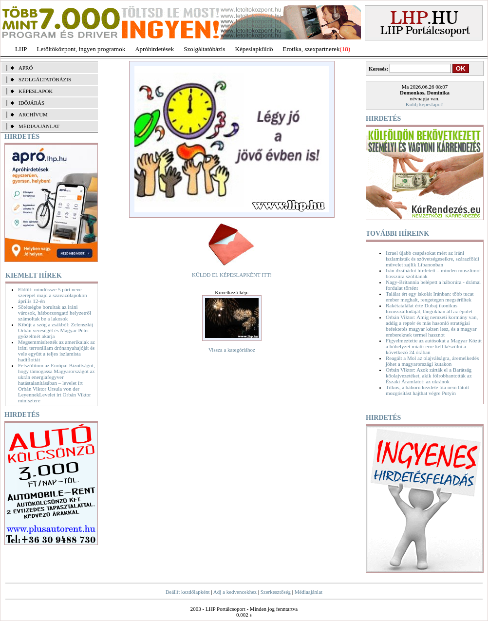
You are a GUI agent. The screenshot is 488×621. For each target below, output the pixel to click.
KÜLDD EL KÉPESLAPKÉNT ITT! (232, 275)
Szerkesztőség (276, 592)
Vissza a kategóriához (231, 350)
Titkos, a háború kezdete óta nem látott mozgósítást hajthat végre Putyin (427, 390)
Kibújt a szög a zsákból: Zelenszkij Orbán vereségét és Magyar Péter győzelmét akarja (55, 330)
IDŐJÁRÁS (31, 103)
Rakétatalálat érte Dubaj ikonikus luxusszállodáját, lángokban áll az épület (429, 308)
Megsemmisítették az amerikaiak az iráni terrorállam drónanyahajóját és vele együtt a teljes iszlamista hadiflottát (56, 350)
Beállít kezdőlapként (188, 592)
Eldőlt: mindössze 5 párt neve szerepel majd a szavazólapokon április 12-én (52, 295)
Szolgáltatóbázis (204, 49)
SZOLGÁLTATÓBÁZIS (45, 79)
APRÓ (26, 68)
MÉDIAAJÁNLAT (39, 126)
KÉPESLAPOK (36, 91)
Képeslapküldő (254, 49)
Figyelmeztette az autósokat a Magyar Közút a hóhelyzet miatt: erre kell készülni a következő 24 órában (434, 346)
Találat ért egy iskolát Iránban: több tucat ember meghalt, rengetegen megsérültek (430, 296)
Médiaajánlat (308, 592)
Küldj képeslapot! (425, 104)
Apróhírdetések (154, 49)
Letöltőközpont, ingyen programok (81, 49)
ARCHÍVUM (33, 114)
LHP (21, 49)
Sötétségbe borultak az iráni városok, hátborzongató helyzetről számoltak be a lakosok (54, 312)
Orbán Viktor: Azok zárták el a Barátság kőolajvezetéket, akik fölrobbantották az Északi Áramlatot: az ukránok (429, 375)
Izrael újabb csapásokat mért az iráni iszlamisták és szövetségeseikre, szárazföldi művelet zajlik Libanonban (432, 258)
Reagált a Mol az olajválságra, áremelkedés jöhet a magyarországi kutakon (432, 361)
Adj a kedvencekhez (235, 592)
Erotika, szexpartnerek (311, 49)
